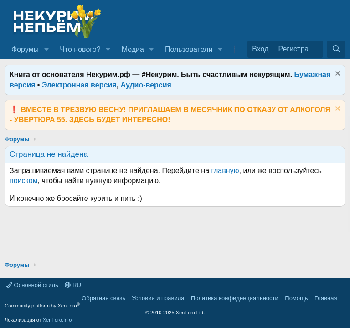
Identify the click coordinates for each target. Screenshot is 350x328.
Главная (325, 298)
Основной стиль (32, 285)
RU (73, 285)
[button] (46, 49)
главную (225, 170)
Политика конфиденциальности (234, 298)
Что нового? (80, 49)
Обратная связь (103, 298)
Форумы (25, 49)
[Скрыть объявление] (336, 74)
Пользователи (188, 49)
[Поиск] (336, 49)
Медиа (133, 49)
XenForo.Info (57, 320)
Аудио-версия (145, 85)
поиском (24, 180)
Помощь (296, 298)
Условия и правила (158, 298)
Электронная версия (79, 85)
